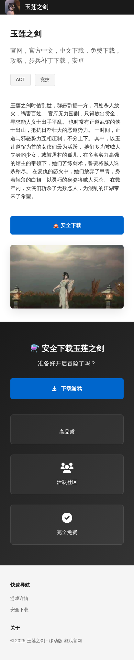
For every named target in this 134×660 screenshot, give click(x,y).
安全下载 (19, 609)
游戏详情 (19, 598)
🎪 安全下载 (67, 225)
